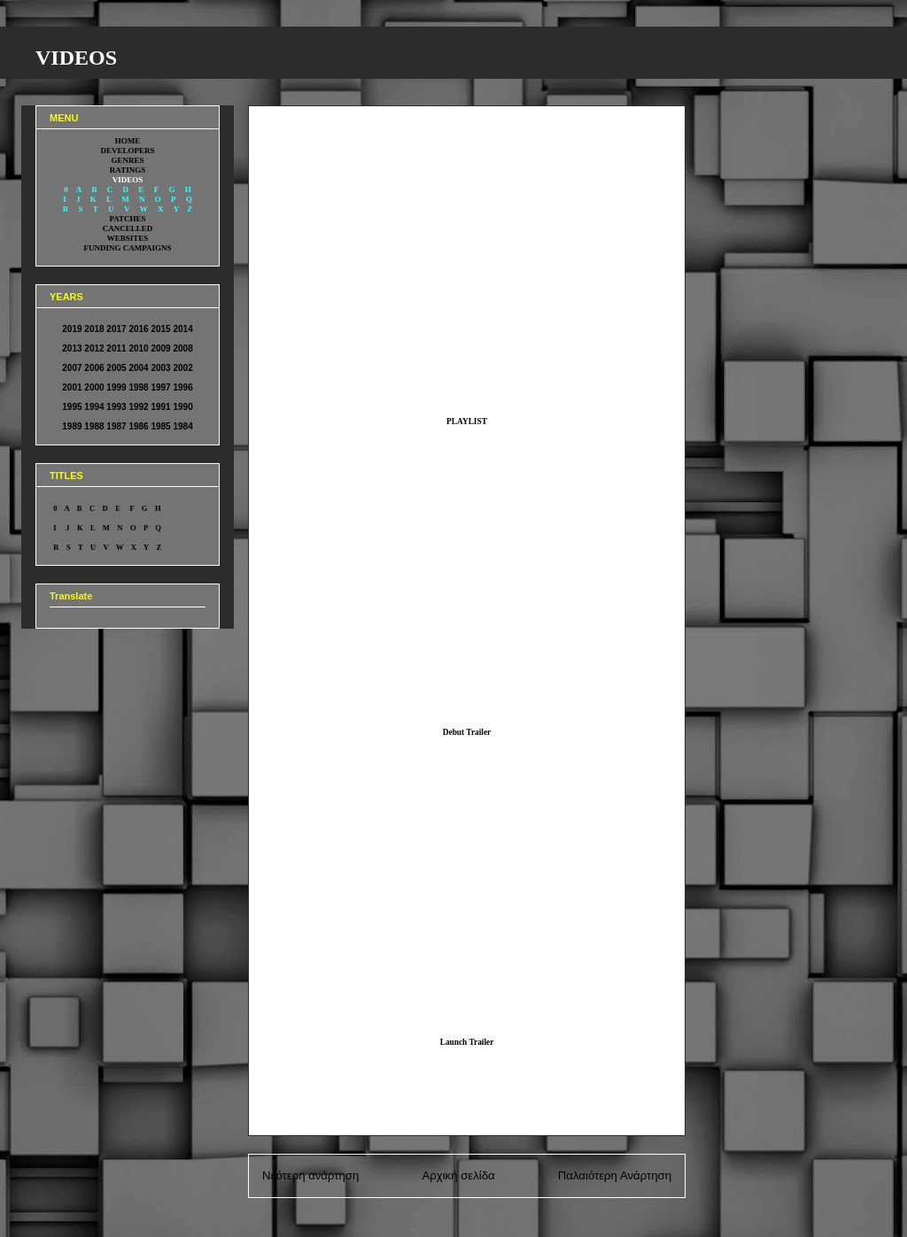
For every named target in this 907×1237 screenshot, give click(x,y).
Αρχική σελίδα (458, 1175)
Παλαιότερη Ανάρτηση (614, 1175)
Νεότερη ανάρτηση (310, 1175)
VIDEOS (76, 57)
